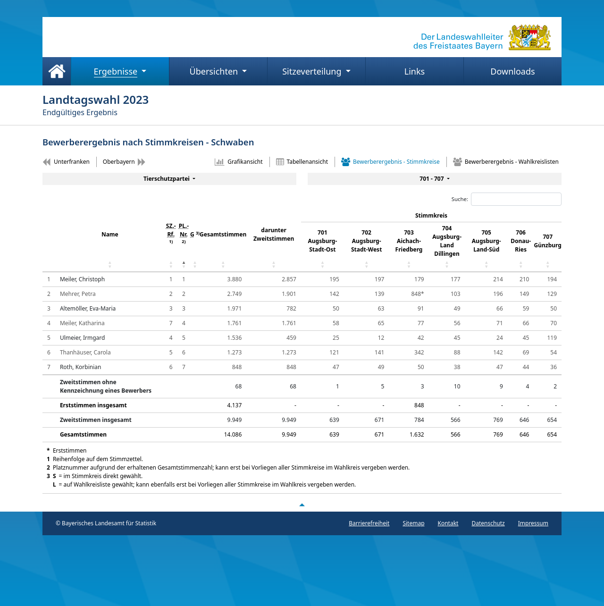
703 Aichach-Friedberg (409, 240)
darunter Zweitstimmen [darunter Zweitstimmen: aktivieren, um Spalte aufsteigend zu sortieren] (273, 234)
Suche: (507, 199)
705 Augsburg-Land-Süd (486, 240)
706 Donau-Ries (521, 240)
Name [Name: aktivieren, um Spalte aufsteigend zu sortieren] (109, 234)
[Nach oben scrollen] (302, 504)
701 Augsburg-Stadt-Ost (322, 240)
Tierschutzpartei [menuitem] (167, 179)
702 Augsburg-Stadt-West (366, 240)
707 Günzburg (548, 241)
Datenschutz (487, 523)
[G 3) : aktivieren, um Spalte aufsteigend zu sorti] (195, 241)
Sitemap (413, 523)
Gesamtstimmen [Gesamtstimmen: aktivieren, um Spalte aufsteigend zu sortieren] (223, 234)
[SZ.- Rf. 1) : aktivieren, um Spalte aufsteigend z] (171, 241)
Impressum (533, 523)
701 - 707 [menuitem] (432, 179)
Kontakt (448, 523)
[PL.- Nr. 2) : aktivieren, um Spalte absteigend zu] (183, 241)
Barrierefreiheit (369, 523)
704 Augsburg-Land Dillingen (446, 241)
